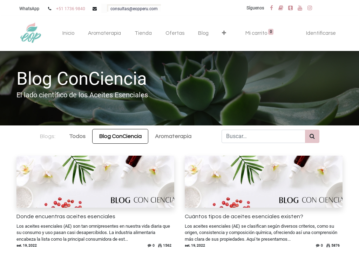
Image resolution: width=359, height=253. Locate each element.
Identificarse (321, 33)
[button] (224, 33)
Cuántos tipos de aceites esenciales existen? (244, 216)
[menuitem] (68, 33)
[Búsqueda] (312, 136)
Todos (77, 136)
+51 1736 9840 (70, 8)
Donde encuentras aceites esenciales (65, 216)
